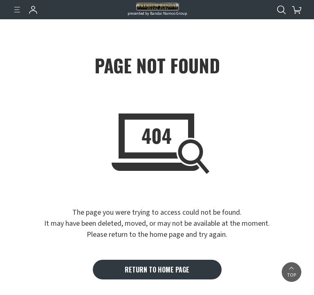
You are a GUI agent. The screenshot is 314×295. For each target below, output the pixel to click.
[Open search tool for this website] (281, 9)
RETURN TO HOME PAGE (157, 270)
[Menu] (17, 10)
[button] (291, 272)
